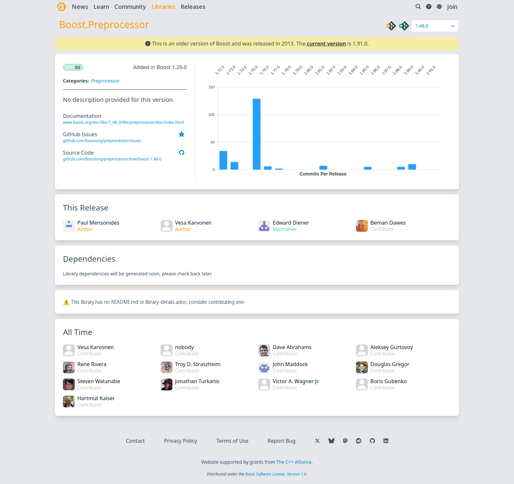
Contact (135, 440)
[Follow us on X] (317, 441)
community (130, 6)
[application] (323, 119)
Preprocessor (105, 81)
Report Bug (281, 440)
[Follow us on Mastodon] (345, 441)
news (80, 6)
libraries (163, 6)
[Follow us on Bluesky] (331, 441)
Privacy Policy (180, 440)
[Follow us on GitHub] (372, 441)
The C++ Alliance (293, 462)
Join (452, 6)
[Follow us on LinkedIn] (386, 441)
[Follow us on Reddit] (358, 441)
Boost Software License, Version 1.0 (275, 474)
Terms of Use (232, 440)
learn (101, 6)
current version (326, 43)
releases (193, 6)
